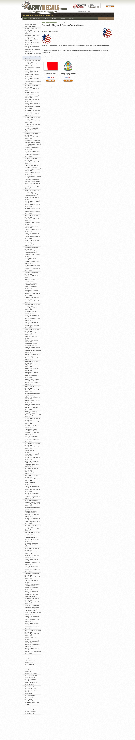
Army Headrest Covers (31, 682)
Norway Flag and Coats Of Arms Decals (32, 444)
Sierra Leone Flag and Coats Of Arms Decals (31, 512)
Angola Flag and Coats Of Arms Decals (32, 32)
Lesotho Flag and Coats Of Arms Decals (32, 333)
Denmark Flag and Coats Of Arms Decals (33, 169)
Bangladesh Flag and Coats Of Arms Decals (32, 61)
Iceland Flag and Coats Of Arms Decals (32, 273)
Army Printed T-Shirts (31, 673)
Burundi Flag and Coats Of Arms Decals (32, 111)
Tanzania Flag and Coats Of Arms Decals (33, 574)
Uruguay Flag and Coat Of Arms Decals (32, 617)
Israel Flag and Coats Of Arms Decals (32, 287)
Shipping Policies (92, 0)
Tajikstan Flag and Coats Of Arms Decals (32, 570)
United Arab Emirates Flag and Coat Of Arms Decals (32, 606)
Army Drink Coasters (30, 679)
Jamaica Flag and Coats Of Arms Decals (32, 294)
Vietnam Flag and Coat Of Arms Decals (32, 634)
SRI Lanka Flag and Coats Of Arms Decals (32, 533)
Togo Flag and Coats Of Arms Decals (31, 581)
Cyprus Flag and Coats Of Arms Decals (32, 162)
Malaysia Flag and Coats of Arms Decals (32, 365)
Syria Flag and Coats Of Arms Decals (31, 567)
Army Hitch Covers (30, 686)
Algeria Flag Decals (30, 26)
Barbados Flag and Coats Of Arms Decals (32, 64)
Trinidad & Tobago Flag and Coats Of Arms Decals (32, 585)
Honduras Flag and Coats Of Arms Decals (32, 262)
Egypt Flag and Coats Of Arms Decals (32, 187)
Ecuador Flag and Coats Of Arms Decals (32, 184)
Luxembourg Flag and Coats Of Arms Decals (33, 351)
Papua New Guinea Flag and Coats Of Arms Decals (32, 462)
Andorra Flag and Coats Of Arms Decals (32, 29)
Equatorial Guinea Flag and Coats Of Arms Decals (32, 194)
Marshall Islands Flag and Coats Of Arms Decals (32, 380)
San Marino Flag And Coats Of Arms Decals (32, 497)
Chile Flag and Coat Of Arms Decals (31, 137)
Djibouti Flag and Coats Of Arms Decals (32, 173)
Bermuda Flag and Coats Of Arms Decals (33, 82)
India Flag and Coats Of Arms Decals (31, 276)
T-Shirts (63, 18)
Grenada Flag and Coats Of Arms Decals (32, 241)
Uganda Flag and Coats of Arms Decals (32, 599)
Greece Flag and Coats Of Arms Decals (32, 237)
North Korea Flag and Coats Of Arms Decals (33, 312)
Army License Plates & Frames (31, 690)
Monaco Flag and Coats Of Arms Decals (32, 401)
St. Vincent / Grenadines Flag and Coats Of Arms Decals (32, 544)
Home (75, 0)
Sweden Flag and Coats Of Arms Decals (32, 560)
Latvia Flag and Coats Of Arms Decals (32, 326)
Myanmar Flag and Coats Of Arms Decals (33, 415)
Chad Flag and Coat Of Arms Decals (31, 134)
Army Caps (28, 659)
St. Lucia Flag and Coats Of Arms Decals (32, 540)
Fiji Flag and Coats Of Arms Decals (32, 209)
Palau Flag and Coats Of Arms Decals (32, 455)
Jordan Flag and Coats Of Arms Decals (32, 301)
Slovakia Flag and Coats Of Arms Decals (32, 519)
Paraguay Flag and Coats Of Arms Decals (32, 465)
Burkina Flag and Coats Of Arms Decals (32, 107)
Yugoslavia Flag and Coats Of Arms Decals (32, 645)
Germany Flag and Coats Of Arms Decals (33, 230)
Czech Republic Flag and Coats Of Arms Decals (32, 166)
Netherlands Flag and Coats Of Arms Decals (33, 426)
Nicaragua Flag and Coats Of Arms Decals (32, 433)
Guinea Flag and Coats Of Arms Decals (32, 248)
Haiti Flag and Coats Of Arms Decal (31, 259)
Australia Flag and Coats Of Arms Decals (32, 43)
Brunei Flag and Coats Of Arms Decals (32, 100)
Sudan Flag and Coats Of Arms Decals (32, 549)
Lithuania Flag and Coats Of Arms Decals (33, 348)
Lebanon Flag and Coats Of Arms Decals (32, 330)
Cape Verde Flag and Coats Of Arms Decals (32, 125)
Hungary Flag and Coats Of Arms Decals (32, 269)
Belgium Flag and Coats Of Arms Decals (32, 72)
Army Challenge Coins (31, 675)
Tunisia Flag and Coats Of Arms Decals (32, 588)
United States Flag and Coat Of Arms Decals (33, 613)
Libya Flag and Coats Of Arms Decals (31, 341)
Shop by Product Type (31, 667)
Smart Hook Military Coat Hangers (32, 703)
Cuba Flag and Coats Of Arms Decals (31, 159)
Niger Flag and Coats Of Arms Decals (31, 437)
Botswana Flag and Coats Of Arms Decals (32, 93)
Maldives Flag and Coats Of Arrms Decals (32, 369)
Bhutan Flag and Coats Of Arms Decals (32, 86)
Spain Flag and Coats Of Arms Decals (32, 529)
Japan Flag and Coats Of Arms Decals (32, 298)
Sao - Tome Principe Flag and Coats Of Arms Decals (32, 501)
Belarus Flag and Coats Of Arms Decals (32, 68)
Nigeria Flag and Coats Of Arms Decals (32, 440)
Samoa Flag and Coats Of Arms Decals (32, 494)
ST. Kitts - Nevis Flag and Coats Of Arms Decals (32, 536)
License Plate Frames (50, 18)
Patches (109, 15)
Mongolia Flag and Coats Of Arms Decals (33, 405)
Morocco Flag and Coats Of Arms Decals (32, 408)
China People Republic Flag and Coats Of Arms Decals (33, 141)
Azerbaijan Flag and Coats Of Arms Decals (32, 50)
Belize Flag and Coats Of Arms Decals (32, 75)
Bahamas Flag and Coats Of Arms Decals (33, 54)
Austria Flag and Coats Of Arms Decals (32, 47)
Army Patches (29, 662)
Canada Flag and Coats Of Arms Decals (32, 121)
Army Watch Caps (30, 701)
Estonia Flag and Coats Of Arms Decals (32, 202)
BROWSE (103, 18)
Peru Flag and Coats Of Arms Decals (31, 469)
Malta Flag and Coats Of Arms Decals (32, 376)
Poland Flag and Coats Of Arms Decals (32, 476)
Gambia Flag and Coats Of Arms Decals (32, 223)
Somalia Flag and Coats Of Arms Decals (32, 522)
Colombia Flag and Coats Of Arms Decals (33, 145)
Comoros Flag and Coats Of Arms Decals (33, 148)
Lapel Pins (99, 15)
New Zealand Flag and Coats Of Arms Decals (31, 430)
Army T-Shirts (28, 699)
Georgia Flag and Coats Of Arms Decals (32, 226)
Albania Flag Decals (30, 24)
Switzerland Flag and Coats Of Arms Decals (32, 563)
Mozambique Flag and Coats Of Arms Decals (31, 412)
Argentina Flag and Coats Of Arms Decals (32, 36)
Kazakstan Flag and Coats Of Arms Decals (32, 305)
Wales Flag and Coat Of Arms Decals (31, 638)
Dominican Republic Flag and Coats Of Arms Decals (32, 180)
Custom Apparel (76, 15)
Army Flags (28, 681)
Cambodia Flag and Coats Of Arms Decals (32, 114)
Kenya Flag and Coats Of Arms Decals (32, 308)
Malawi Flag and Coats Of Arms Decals (32, 362)
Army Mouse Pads (30, 695)
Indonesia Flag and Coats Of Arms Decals (32, 280)
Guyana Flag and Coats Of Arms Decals (32, 255)
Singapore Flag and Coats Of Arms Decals (32, 515)
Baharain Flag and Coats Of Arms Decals (33, 57)
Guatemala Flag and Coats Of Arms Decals (32, 244)
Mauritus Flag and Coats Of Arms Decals (32, 387)
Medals (72, 18)
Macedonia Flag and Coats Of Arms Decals (32, 355)
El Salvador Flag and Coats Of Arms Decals (32, 191)
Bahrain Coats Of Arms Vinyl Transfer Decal (68, 74)
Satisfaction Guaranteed (79, 6)
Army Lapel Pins (29, 664)
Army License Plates (30, 688)
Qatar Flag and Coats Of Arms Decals (32, 483)
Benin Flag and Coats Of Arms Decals (32, 79)
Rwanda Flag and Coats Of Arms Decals (32, 490)
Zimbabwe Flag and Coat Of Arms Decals (33, 652)
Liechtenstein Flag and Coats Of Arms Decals (31, 344)
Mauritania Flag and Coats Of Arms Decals (32, 383)
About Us (82, 0)
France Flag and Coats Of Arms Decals (32, 216)
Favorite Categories (31, 656)
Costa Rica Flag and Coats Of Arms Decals (32, 152)
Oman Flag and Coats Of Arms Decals (32, 447)
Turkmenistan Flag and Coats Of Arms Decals (31, 595)
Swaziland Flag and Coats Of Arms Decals (32, 556)
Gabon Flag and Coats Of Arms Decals (32, 219)
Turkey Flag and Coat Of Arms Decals (32, 592)
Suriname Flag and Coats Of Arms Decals (32, 552)
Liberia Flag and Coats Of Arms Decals (32, 337)
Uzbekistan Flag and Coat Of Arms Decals (32, 620)
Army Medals (28, 693)
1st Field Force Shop (30, 712)
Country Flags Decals (51, 22)
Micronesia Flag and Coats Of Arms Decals (32, 394)
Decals (89, 15)
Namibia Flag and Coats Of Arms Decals (32, 419)
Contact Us (103, 0)
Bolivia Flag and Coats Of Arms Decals (32, 89)
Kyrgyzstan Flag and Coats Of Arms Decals (32, 319)
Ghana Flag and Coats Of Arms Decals (32, 234)
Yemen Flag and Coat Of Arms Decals (32, 642)
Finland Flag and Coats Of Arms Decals (32, 212)
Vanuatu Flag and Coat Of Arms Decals (32, 624)
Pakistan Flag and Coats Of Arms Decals (32, 451)
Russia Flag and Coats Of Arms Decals (32, 487)
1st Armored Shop (30, 713)
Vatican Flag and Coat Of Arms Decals (32, 627)
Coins (65, 15)
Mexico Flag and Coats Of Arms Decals (32, 390)
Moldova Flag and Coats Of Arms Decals (32, 398)
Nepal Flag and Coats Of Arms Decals (32, 422)
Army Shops (28, 707)
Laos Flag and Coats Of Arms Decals (31, 323)
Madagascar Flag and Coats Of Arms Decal (33, 358)
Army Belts (28, 670)
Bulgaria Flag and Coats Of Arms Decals (32, 104)
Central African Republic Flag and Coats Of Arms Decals (31, 129)
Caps (58, 15)
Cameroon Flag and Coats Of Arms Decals (32, 118)
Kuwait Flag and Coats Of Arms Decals (32, 316)
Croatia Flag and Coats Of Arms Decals (32, 155)
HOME (26, 18)
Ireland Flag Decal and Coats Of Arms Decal (31, 283)
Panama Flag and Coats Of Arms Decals (32, 458)
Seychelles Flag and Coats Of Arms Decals (32, 508)
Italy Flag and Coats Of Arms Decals (31, 291)
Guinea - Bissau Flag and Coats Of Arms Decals (32, 251)
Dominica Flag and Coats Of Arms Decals (33, 177)
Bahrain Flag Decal (51, 73)
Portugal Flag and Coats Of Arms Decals (32, 479)
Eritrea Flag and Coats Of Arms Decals (32, 198)
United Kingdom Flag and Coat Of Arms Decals (32, 609)
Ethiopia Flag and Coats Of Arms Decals (32, 205)
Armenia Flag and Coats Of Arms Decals (32, 39)
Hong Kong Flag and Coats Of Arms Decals (32, 266)
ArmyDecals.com (46, 7)
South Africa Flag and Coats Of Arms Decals (33, 526)
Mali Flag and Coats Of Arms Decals (31, 373)
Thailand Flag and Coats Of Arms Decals (32, 577)
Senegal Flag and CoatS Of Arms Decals (32, 504)
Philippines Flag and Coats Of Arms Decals (32, 472)
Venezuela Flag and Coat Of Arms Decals (33, 631)
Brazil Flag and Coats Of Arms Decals (32, 96)
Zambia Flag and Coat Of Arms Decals (32, 649)
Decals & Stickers (30, 661)
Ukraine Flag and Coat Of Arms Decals (32, 602)
